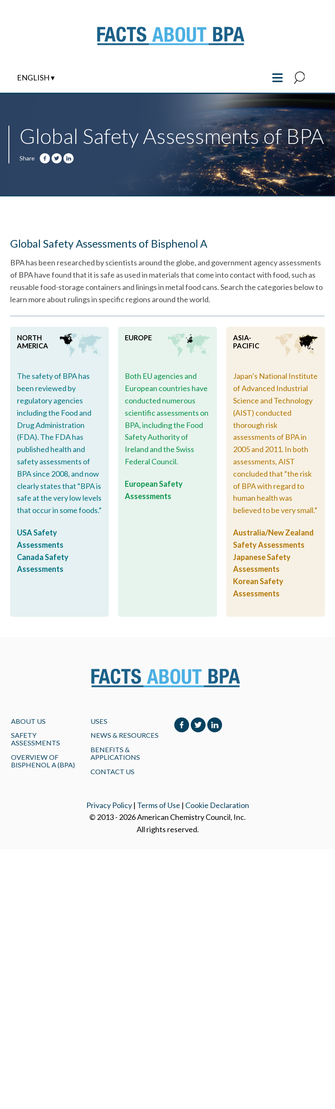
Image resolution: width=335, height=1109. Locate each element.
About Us (28, 721)
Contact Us (113, 771)
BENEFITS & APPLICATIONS (115, 753)
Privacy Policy (109, 805)
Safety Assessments (35, 739)
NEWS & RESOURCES (125, 735)
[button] (299, 78)
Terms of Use (158, 805)
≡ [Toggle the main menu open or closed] (278, 76)
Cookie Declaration (217, 805)
